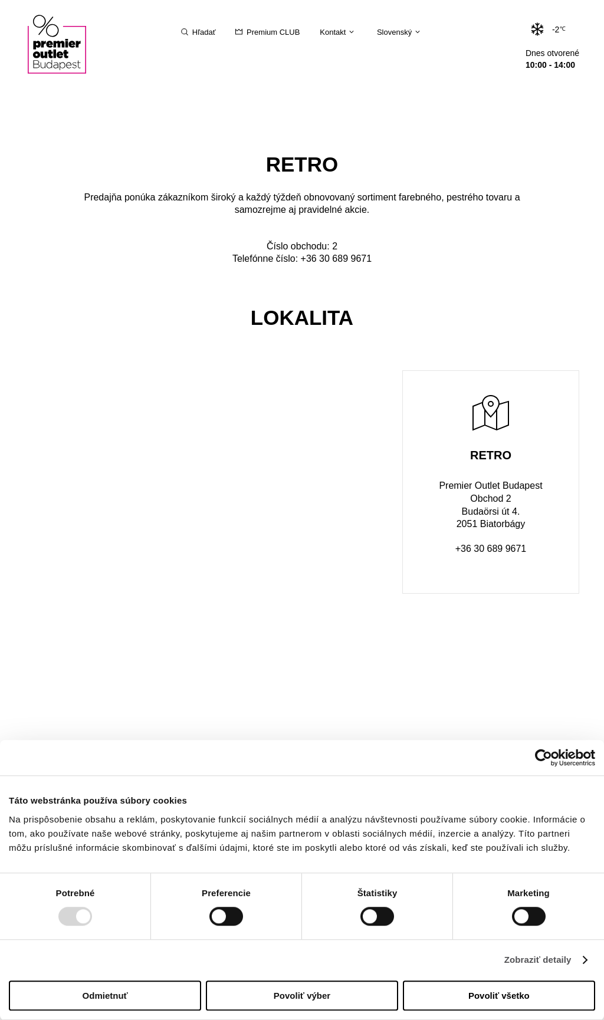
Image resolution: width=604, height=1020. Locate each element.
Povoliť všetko (499, 996)
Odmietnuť (105, 996)
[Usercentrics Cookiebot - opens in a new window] (543, 757)
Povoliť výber (302, 996)
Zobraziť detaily (538, 960)
